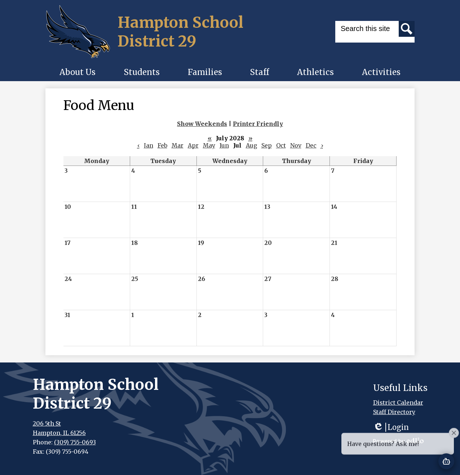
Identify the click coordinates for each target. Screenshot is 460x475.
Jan (148, 145)
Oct (281, 145)
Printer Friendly (258, 123)
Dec (311, 145)
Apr (193, 145)
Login (391, 427)
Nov (295, 145)
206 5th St (47, 423)
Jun (224, 145)
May (209, 145)
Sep (266, 145)
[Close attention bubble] (454, 449)
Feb (162, 145)
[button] (77, 72)
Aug (251, 145)
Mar (177, 145)
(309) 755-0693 (75, 442)
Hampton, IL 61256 (59, 432)
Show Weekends (202, 123)
